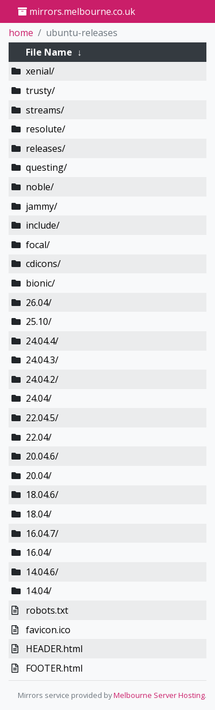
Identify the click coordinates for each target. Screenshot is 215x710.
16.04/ (39, 552)
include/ (43, 225)
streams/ (45, 110)
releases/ (45, 148)
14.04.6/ (42, 572)
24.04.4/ (42, 341)
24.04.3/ (42, 360)
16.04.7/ (42, 533)
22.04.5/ (42, 417)
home (21, 32)
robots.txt (47, 610)
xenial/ (40, 71)
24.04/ (39, 398)
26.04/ (39, 302)
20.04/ (39, 475)
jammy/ (41, 206)
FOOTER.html (54, 668)
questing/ (46, 167)
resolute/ (45, 129)
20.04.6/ (42, 456)
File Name (49, 52)
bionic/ (40, 283)
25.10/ (39, 321)
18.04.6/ (42, 494)
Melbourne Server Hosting (159, 695)
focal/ (38, 244)
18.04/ (39, 514)
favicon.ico (48, 629)
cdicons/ (43, 263)
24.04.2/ (42, 379)
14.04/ (39, 591)
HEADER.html (54, 648)
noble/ (40, 187)
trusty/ (40, 90)
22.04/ (39, 437)
